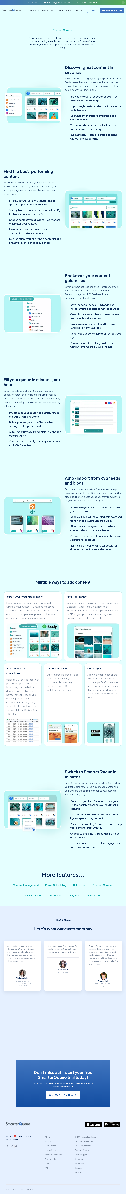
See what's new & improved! (85, 2)
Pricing (79, 10)
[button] (33, 10)
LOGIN (92, 10)
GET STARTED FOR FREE (112, 10)
